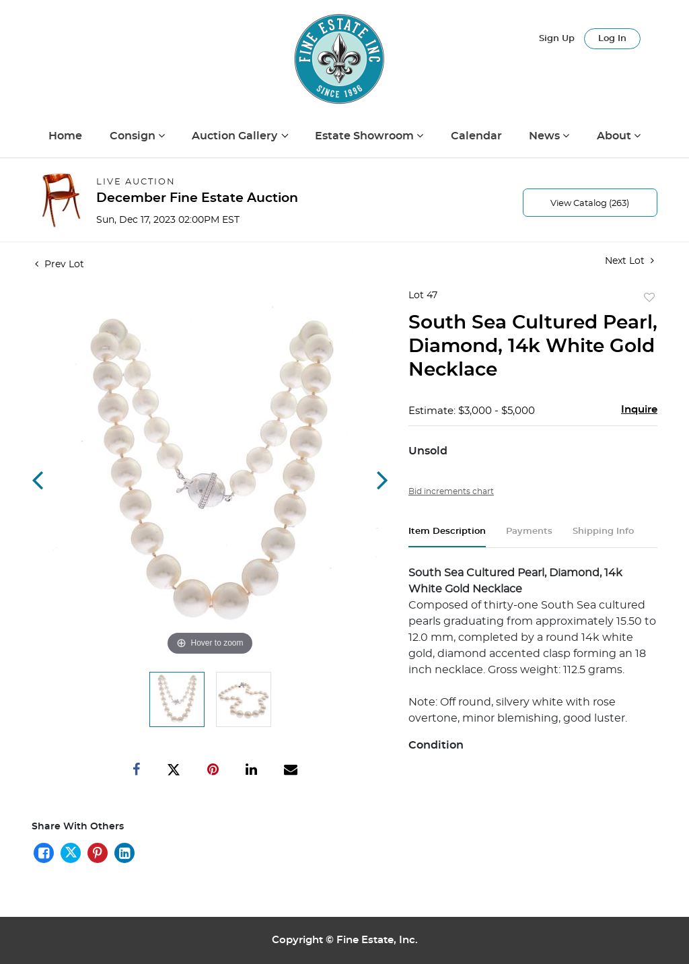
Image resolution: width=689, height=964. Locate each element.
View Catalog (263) (589, 203)
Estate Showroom (365, 136)
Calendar (476, 136)
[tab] (447, 536)
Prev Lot (59, 264)
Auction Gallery (236, 136)
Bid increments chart (451, 491)
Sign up (557, 38)
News (546, 136)
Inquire (639, 410)
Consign (134, 136)
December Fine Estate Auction (197, 198)
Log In (612, 38)
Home (65, 136)
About (615, 136)
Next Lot (629, 261)
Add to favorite (649, 298)
